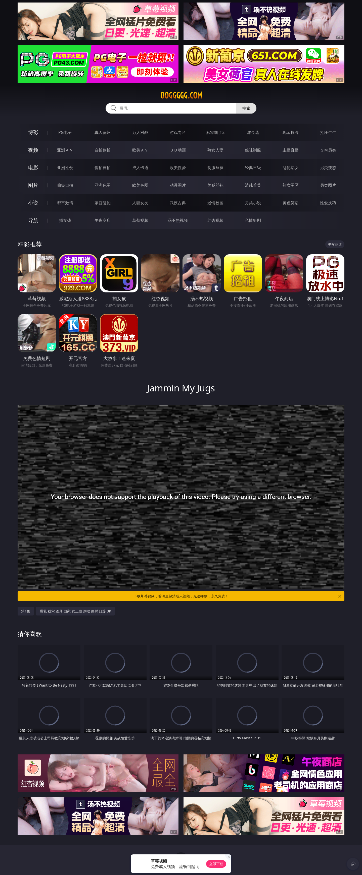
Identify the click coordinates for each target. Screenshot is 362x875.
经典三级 (253, 167)
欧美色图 (140, 185)
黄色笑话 (291, 202)
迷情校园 (215, 202)
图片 (33, 185)
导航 (33, 220)
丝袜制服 (253, 150)
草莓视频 (140, 220)
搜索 (246, 108)
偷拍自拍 (103, 167)
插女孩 (65, 220)
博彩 (33, 132)
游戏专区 (178, 132)
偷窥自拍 (65, 185)
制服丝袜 (215, 167)
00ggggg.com (181, 95)
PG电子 (65, 132)
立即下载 (216, 863)
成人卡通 (140, 167)
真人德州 (103, 132)
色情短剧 (253, 220)
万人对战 (140, 132)
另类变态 (328, 167)
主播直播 (291, 150)
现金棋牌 (291, 132)
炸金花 (253, 132)
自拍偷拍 (103, 150)
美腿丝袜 (215, 185)
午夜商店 (103, 220)
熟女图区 (291, 185)
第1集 (25, 611)
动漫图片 (178, 185)
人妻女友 (140, 202)
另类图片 (328, 185)
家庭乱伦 (103, 202)
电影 (33, 167)
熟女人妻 (215, 150)
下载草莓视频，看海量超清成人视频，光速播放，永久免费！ (237, 596)
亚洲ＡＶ (65, 150)
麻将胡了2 (215, 132)
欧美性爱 (178, 167)
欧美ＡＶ (140, 150)
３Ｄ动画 (178, 150)
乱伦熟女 (291, 167)
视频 (33, 149)
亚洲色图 (103, 185)
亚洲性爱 (65, 167)
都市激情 (65, 202)
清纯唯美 (253, 185)
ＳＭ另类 (328, 150)
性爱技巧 (328, 202)
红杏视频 (215, 220)
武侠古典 (178, 202)
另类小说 (253, 202)
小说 (33, 202)
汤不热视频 (178, 220)
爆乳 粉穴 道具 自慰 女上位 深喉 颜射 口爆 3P (75, 611)
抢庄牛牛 (328, 132)
